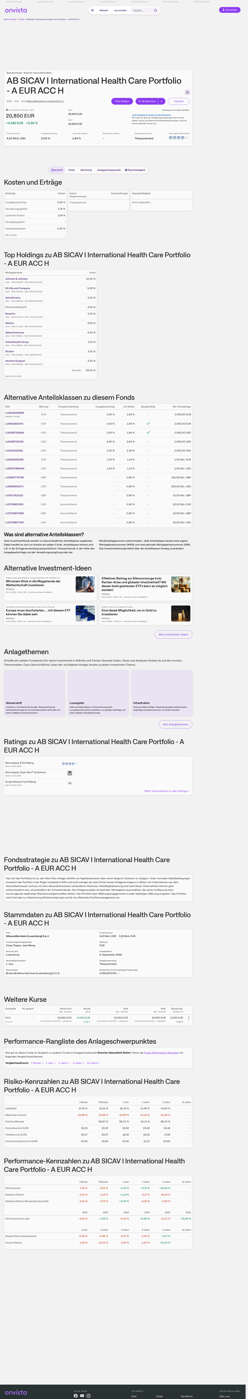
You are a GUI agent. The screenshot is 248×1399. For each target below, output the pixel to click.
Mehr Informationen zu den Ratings (167, 791)
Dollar (159, 1396)
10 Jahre (93, 1063)
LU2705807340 (14, 522)
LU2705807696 (14, 513)
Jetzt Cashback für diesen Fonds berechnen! (151, 115)
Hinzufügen (122, 101)
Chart (71, 170)
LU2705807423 (14, 504)
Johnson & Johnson (16, 278)
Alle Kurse (86, 170)
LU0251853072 (14, 423)
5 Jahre (78, 1063)
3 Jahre (64, 1063)
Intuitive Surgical (15, 361)
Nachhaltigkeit (135, 170)
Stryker (9, 351)
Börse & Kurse (10, 19)
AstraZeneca (12, 297)
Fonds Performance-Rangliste (161, 1052)
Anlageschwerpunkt (109, 170)
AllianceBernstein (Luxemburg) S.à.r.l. (45, 101)
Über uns (224, 1396)
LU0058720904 (14, 432)
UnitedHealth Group (17, 342)
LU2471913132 (14, 495)
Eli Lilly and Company (17, 288)
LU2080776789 (14, 477)
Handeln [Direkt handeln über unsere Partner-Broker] (179, 101)
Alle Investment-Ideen (173, 634)
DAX (134, 1396)
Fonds (21, 19)
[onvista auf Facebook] (76, 1396)
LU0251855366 (14, 459)
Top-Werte (187, 1396)
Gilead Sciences (14, 332)
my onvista (120, 10)
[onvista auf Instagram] (88, 1396)
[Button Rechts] (161, 101)
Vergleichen (147, 101)
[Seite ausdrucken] (187, 92)
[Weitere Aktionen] (189, 1018)
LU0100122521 (14, 450)
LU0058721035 (14, 441)
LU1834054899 (14, 413)
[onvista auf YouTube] (82, 1396)
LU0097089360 (14, 468)
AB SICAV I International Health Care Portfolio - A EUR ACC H (53, 19)
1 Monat (37, 1063)
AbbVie (9, 323)
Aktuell (103, 10)
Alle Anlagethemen (175, 724)
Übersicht (57, 170)
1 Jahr (51, 1063)
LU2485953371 (14, 486)
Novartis (10, 313)
